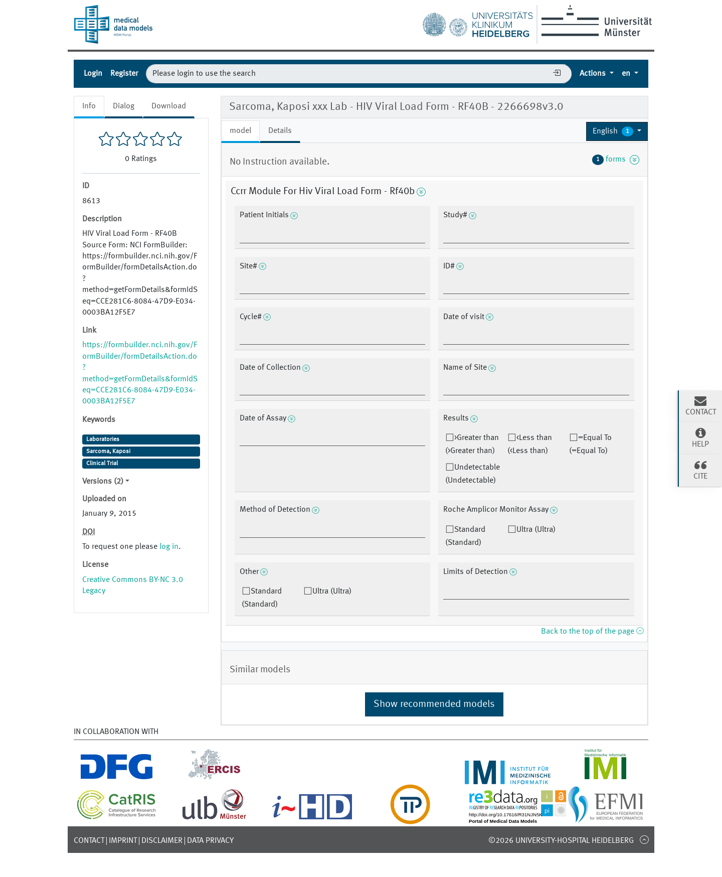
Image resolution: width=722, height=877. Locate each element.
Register (124, 74)
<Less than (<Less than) (529, 444)
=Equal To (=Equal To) (590, 444)
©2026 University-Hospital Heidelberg (561, 841)
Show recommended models (434, 704)
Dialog (123, 106)
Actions (594, 74)
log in (168, 547)
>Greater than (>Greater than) (472, 444)
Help (700, 437)
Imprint (123, 841)
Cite (700, 470)
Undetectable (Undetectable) (472, 474)
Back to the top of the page (592, 632)
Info (89, 106)
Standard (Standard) (465, 536)
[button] (617, 131)
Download (168, 106)
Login (93, 74)
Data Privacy (210, 841)
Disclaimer (162, 841)
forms (615, 159)
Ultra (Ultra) (536, 530)
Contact (89, 841)
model (240, 131)
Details (280, 131)
